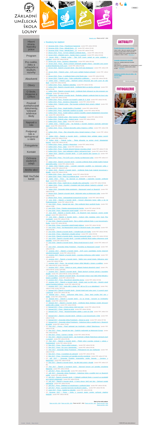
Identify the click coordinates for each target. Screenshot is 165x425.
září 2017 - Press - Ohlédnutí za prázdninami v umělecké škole (68, 385)
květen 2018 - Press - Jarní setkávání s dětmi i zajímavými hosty (68, 151)
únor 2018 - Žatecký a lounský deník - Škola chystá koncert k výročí (69, 242)
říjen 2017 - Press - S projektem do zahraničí (62, 354)
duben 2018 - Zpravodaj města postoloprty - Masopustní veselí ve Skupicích (73, 189)
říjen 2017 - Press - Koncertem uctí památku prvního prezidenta (68, 356)
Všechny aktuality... (130, 81)
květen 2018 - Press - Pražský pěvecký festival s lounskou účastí (68, 149)
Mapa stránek (35, 423)
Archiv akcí (31, 169)
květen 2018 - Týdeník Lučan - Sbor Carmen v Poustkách (66, 117)
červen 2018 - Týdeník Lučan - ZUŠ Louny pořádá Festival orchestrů (70, 72)
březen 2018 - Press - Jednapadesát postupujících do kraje (66, 197)
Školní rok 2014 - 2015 (102, 405)
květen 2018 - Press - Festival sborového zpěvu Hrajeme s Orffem (69, 128)
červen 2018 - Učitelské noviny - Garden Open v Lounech (66, 55)
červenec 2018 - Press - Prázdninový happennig (63, 46)
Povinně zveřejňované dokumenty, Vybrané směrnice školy (31, 109)
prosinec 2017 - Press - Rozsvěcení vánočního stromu (65, 280)
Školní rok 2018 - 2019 (66, 403)
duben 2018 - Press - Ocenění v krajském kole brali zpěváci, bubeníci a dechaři (74, 185)
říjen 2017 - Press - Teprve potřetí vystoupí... (62, 345)
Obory (31, 85)
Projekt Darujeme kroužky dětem (124, 48)
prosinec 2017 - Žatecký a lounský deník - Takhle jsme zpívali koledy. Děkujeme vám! (77, 259)
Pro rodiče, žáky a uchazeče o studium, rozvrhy (31, 67)
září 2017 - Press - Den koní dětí (58, 371)
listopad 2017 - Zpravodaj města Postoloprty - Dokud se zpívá (67, 320)
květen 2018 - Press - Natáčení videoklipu (61, 85)
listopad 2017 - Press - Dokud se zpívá (60, 309)
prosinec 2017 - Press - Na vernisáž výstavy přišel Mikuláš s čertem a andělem (74, 263)
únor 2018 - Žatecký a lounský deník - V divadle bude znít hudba (68, 231)
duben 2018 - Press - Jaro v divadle (59, 174)
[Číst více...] (131, 54)
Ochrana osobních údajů (31, 161)
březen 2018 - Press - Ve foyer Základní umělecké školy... (66, 53)
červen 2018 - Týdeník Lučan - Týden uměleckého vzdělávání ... (68, 78)
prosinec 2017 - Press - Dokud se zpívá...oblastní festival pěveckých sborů (73, 267)
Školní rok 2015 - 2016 (102, 403)
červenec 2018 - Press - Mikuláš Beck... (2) (61, 48)
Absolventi (31, 78)
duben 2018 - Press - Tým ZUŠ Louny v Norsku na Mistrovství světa (69, 157)
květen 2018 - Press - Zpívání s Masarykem (61, 144)
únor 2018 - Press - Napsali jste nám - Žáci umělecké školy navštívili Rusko (73, 204)
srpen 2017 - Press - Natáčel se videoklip (61, 390)
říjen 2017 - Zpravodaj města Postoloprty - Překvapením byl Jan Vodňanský (73, 350)
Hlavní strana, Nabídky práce (31, 45)
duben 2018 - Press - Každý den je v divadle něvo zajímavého (67, 183)
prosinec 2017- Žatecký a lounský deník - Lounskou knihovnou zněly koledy (73, 255)
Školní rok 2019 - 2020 (55, 403)
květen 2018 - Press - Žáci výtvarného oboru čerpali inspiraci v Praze (71, 132)
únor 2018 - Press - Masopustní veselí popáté (62, 210)
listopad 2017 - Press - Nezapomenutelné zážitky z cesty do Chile (69, 311)
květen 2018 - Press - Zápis (56, 121)
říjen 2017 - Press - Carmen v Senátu (59, 334)
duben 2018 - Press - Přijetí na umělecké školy (62, 176)
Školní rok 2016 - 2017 (90, 403)
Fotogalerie (31, 145)
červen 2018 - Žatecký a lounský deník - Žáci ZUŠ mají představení (69, 68)
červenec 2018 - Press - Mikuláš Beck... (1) (61, 50)
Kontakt (31, 151)
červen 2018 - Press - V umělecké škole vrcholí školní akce (66, 76)
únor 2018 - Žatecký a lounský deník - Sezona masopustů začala (68, 236)
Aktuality (28, 423)
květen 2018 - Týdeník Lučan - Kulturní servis (62, 119)
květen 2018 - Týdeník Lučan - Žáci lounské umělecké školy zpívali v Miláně (73, 104)
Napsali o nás (31, 123)
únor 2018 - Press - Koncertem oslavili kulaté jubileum (65, 225)
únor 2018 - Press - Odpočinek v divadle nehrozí (63, 234)
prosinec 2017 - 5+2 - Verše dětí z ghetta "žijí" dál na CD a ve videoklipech (73, 286)
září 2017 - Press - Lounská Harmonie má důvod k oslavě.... (67, 388)
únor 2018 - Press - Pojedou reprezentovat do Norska (65, 208)
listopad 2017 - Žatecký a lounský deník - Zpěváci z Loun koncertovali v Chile (73, 316)
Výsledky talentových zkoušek (123, 60)
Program (31, 55)
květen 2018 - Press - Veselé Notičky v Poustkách (63, 108)
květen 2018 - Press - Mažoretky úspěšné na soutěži (64, 110)
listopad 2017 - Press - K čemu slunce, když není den (65, 307)
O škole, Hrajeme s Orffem (31, 94)
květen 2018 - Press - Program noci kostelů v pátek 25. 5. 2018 (68, 99)
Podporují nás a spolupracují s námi (31, 135)
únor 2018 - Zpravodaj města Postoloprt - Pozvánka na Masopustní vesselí (73, 247)
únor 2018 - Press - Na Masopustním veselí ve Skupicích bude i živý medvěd (73, 227)
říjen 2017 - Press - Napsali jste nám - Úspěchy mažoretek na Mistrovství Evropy (74, 330)
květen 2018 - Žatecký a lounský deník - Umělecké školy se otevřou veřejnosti (73, 87)
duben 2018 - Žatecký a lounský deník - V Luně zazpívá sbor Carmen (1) (73, 153)
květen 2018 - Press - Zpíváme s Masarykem (62, 102)
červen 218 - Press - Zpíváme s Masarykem (61, 61)
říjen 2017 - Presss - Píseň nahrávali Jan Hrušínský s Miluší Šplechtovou (73, 326)
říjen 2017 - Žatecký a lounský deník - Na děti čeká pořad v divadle (69, 362)
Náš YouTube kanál (31, 177)
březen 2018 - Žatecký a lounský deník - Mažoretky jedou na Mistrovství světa (73, 193)
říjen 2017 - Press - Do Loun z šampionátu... (62, 347)
